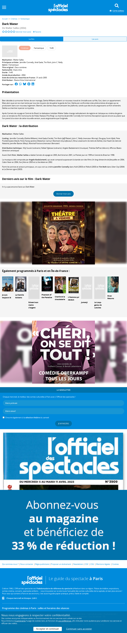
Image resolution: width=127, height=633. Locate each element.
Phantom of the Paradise (47, 296)
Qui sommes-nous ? (10, 564)
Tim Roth (47, 62)
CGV (86, 564)
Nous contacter (26, 564)
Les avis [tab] (95, 39)
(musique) (75, 148)
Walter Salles (18, 60)
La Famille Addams (19, 296)
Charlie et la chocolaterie (60, 298)
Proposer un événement (61, 564)
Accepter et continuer (47, 628)
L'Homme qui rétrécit (73, 298)
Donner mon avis (63, 194)
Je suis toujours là (6, 296)
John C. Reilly (57, 62)
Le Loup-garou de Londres (98, 305)
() (24, 138)
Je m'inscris (63, 423)
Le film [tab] (31, 39)
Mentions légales (103, 564)
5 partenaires (20, 621)
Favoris (37, 32)
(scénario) (31, 148)
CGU (92, 564)
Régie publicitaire (42, 564)
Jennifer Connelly (27, 62)
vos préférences (64, 621)
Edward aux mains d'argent (33, 305)
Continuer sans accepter (79, 628)
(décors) (99, 148)
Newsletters (78, 564)
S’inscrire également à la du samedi (27, 417)
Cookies (115, 564)
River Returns (110, 297)
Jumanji (84, 302)
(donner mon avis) (23, 32)
